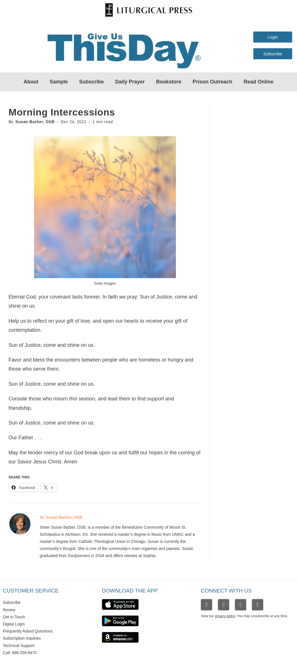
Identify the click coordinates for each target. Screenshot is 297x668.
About (31, 82)
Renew (9, 610)
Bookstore (168, 82)
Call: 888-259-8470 (20, 652)
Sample (59, 82)
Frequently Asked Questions (27, 631)
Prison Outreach (212, 82)
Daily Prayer (130, 82)
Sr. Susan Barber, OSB (32, 121)
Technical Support (18, 645)
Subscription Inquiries (22, 638)
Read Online (258, 82)
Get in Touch (14, 617)
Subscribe (91, 82)
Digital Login (14, 624)
